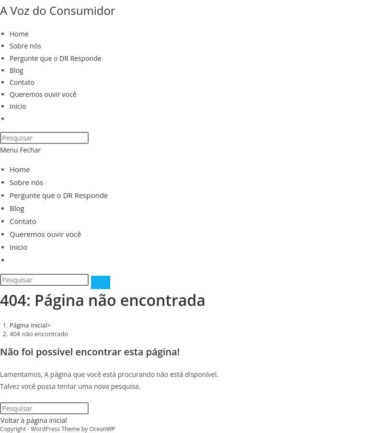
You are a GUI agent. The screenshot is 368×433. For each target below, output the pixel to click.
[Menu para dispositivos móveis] (20, 149)
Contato (23, 221)
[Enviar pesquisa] (101, 282)
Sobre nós (26, 182)
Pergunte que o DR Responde (59, 195)
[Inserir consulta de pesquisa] (44, 138)
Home (20, 169)
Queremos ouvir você (45, 234)
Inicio (18, 247)
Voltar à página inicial (33, 420)
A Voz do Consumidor (57, 10)
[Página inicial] (28, 325)
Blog (17, 208)
